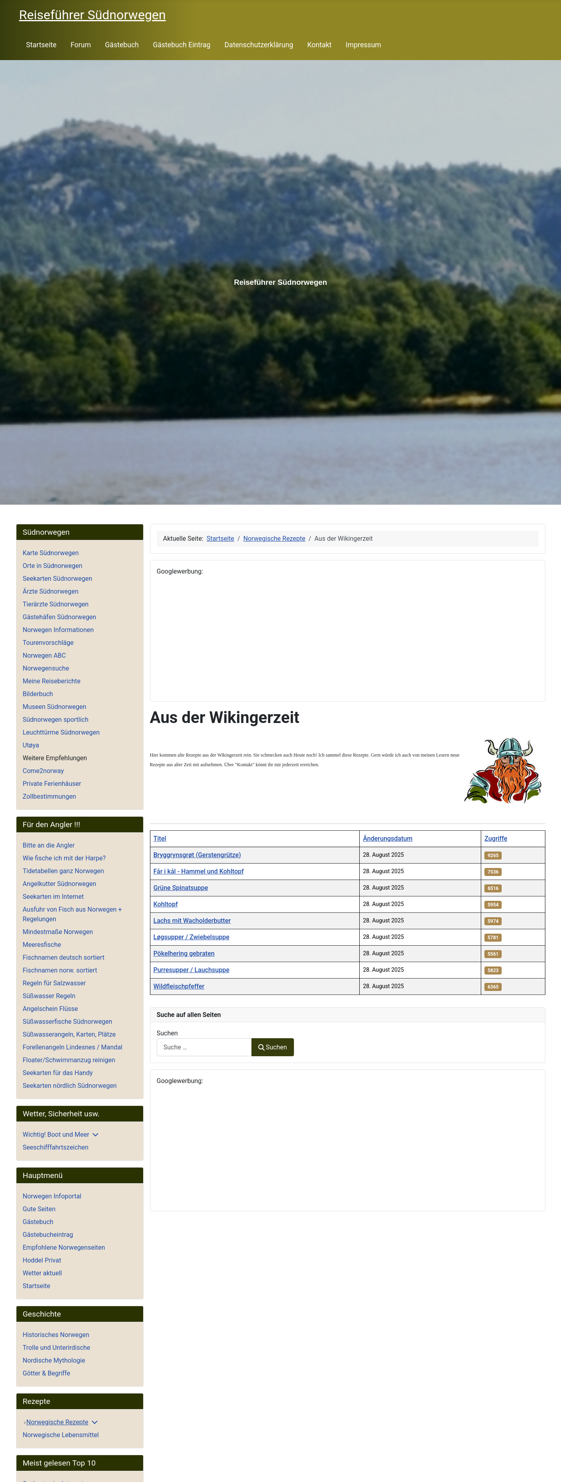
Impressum (363, 45)
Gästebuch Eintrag (181, 45)
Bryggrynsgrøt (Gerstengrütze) (197, 855)
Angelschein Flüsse (50, 1009)
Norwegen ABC (44, 655)
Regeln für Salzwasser (54, 983)
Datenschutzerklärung (259, 45)
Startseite (41, 45)
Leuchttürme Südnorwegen (61, 732)
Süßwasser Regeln (49, 996)
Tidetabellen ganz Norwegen (63, 871)
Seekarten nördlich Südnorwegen (70, 1085)
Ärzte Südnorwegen (51, 591)
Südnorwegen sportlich (56, 719)
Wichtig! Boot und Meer (56, 1134)
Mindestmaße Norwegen (58, 932)
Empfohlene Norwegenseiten (64, 1247)
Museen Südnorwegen (55, 707)
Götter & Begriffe (46, 1373)
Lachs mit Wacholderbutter (192, 920)
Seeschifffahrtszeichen (56, 1147)
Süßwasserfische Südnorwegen (67, 1021)
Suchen (167, 1033)
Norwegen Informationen (58, 630)
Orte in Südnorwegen (53, 566)
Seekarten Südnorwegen (57, 578)
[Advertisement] (348, 639)
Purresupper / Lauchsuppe (191, 970)
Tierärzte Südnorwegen (56, 604)
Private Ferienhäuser (52, 783)
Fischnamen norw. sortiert (60, 970)
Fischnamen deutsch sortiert (64, 957)
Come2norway (43, 771)
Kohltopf (166, 904)
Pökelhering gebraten (184, 953)
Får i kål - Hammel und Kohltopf (199, 871)
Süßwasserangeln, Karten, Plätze (69, 1034)
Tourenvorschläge (48, 642)
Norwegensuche (46, 668)
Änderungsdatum (388, 838)
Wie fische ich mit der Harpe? (64, 858)
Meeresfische (42, 944)
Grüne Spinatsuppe (181, 888)
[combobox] (204, 1047)
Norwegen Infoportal (52, 1196)
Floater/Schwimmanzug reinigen (69, 1060)
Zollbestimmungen (49, 796)
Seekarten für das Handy (58, 1073)
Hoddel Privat (42, 1260)
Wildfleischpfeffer (179, 986)
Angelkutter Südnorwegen (60, 884)
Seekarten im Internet (53, 896)
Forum (81, 45)
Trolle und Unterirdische (57, 1347)
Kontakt (319, 45)
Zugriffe (495, 838)
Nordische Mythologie (54, 1360)
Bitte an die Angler (49, 845)
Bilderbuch (38, 694)
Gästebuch (122, 45)
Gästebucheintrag (48, 1234)
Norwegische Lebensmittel (61, 1435)
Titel (160, 838)
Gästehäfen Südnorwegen (59, 617)
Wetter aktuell (42, 1273)
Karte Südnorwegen (51, 553)
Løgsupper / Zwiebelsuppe (192, 937)
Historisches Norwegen (56, 1335)
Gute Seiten (39, 1209)
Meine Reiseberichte (52, 681)
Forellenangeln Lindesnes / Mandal (73, 1047)
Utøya (31, 745)
